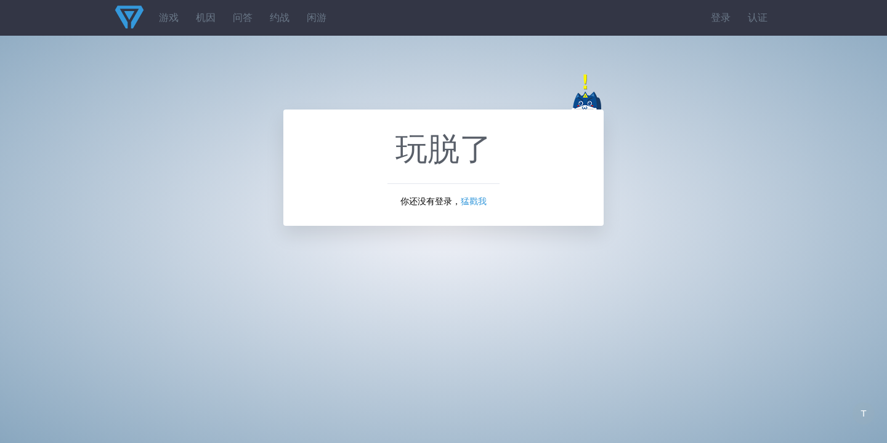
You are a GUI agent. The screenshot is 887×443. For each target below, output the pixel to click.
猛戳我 (474, 201)
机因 (206, 17)
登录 (721, 17)
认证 (758, 17)
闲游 (316, 17)
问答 (243, 17)
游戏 (169, 17)
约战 (280, 17)
